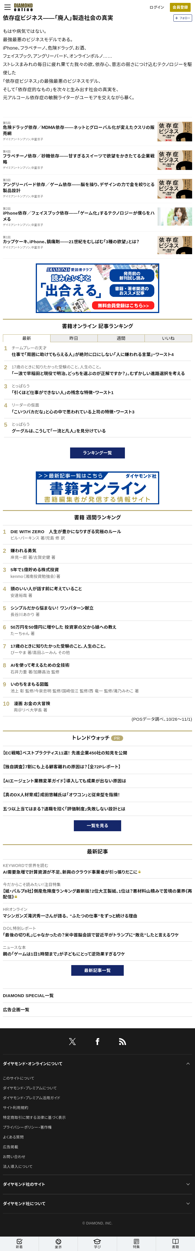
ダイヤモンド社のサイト (24, 1184)
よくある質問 (13, 1137)
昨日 (74, 338)
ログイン (157, 7)
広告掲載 (10, 1147)
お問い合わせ (14, 1157)
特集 (136, 1244)
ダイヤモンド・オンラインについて (32, 1063)
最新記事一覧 (97, 970)
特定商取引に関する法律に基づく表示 (34, 1117)
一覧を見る (97, 825)
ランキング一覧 (97, 452)
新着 (19, 1244)
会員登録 (180, 7)
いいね (168, 338)
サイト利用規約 (15, 1108)
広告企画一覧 (16, 1009)
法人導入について (18, 1166)
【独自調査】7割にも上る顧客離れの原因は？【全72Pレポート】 (62, 766)
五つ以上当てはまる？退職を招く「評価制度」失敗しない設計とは (64, 808)
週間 (121, 338)
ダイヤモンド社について (24, 1203)
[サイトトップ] (22, 7)
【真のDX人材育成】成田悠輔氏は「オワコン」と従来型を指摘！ (61, 794)
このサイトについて (18, 1078)
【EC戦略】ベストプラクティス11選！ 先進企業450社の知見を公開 (65, 752)
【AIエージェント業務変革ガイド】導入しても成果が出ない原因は (64, 780)
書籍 (175, 1244)
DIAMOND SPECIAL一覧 (28, 995)
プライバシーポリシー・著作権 (27, 1127)
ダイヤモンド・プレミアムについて (30, 1088)
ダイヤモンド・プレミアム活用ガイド (31, 1098)
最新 (26, 338)
